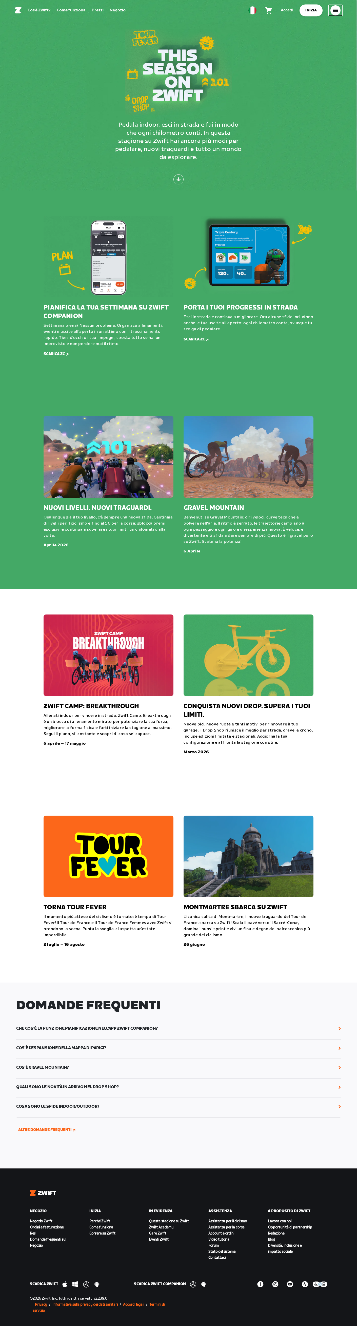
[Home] (18, 11)
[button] (178, 1029)
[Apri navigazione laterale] (335, 11)
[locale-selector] (252, 11)
